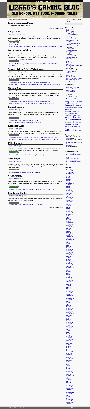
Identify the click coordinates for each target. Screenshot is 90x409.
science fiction (47, 139)
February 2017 (69, 276)
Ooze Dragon (14, 158)
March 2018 (69, 260)
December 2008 (69, 402)
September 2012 (70, 342)
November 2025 (69, 172)
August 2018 (69, 256)
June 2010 (68, 380)
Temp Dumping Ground (71, 79)
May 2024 (68, 186)
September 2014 (70, 314)
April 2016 (68, 288)
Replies (13, 65)
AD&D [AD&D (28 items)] (70, 96)
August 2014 (69, 315)
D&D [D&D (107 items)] (80, 101)
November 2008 (69, 403)
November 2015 (69, 295)
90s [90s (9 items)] (67, 96)
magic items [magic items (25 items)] (71, 113)
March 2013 (69, 333)
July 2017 (68, 270)
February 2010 (69, 385)
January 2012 (69, 353)
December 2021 (69, 211)
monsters (41, 46)
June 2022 (68, 206)
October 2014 (69, 312)
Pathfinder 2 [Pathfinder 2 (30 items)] (68, 120)
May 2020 (68, 231)
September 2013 (70, 328)
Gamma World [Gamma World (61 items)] (69, 111)
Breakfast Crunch (71, 71)
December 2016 (69, 278)
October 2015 (69, 297)
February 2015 (69, 308)
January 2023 (69, 199)
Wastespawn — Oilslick (19, 50)
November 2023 (69, 191)
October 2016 (69, 281)
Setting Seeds (69, 74)
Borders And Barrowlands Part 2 (73, 87)
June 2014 (68, 318)
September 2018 (70, 255)
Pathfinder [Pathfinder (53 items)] (77, 117)
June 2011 (68, 363)
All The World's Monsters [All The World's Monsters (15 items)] (77, 96)
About (41, 1)
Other (68, 37)
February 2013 (69, 335)
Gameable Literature (70, 57)
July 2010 (68, 378)
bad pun (18, 46)
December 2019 (69, 235)
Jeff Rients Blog (69, 139)
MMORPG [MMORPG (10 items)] (76, 113)
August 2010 (69, 377)
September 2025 (70, 173)
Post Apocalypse (53, 46)
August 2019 (69, 241)
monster (22, 122)
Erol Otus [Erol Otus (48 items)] (67, 109)
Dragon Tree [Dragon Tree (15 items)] (77, 103)
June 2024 (68, 184)
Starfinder (68, 75)
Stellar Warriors (69, 76)
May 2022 (68, 207)
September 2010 (70, 375)
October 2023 (69, 193)
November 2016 (69, 280)
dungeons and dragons (19, 84)
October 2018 (69, 253)
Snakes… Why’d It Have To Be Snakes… (27, 69)
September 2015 (70, 298)
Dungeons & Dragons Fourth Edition (30, 82)
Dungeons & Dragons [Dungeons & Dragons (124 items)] (73, 105)
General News (69, 58)
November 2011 (69, 356)
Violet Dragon (15, 175)
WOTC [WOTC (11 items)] (80, 130)
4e (11, 103)
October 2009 (69, 391)
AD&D (68, 41)
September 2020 (70, 227)
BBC (15, 139)
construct (19, 139)
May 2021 (68, 217)
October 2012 (69, 340)
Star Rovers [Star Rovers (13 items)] (74, 128)
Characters (13, 137)
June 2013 (68, 330)
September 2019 (70, 239)
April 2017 (68, 273)
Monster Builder (29, 103)
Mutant (44, 63)
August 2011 (69, 360)
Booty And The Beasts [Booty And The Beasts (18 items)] (75, 99)
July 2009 (68, 395)
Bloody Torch (69, 86)
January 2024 (69, 190)
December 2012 (69, 337)
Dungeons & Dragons (16, 82)
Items (68, 72)
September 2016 (70, 283)
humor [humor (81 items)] (76, 111)
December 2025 (69, 170)
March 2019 (69, 248)
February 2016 (69, 291)
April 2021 (68, 218)
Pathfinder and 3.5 (71, 50)
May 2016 (68, 287)
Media (67, 61)
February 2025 (69, 182)
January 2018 (69, 263)
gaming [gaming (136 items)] (76, 109)
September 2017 (70, 267)
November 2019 (69, 236)
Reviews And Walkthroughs (72, 65)
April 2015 (68, 305)
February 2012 (69, 351)
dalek (23, 139)
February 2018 (69, 262)
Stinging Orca (15, 88)
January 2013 (69, 336)
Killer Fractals (15, 143)
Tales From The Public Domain (73, 78)
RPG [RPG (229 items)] (76, 124)
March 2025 (69, 180)
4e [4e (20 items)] (65, 96)
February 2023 (69, 197)
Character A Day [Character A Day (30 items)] (69, 101)
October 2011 (69, 357)
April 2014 (68, 319)
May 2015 (68, 304)
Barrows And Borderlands (72, 89)
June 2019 (68, 243)
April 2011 (68, 365)
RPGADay (68, 68)
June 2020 (68, 229)
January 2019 (69, 250)
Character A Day (71, 33)
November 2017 (69, 264)
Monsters (19, 44)
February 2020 (69, 234)
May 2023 (68, 196)
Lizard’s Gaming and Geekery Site (28, 6)
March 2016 (69, 290)
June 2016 (68, 285)
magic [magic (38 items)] (66, 113)
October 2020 (69, 225)
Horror (68, 36)
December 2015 (69, 294)
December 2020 (69, 222)
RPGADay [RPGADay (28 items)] (67, 126)
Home (37, 1)
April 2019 (68, 246)
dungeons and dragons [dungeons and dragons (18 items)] (70, 107)
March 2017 (69, 274)
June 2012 (68, 346)
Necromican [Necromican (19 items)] (77, 115)
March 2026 (69, 169)
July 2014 (68, 316)
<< (67, 19)
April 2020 (68, 232)
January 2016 (69, 293)
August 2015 (69, 300)
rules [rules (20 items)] (71, 126)
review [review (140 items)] (78, 122)
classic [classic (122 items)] (76, 101)
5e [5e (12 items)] (66, 96)
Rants (67, 64)
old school (41, 139)
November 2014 (69, 311)
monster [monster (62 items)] (67, 115)
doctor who (27, 139)
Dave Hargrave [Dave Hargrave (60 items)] (69, 103)
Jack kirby (39, 63)
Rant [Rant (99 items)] (74, 122)
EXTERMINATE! (16, 125)
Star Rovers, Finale (74, 158)
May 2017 (68, 271)
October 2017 (69, 266)
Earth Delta (52, 1)
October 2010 (69, 374)
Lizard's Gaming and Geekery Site (18, 407)
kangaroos (36, 46)
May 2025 (68, 177)
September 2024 (70, 183)
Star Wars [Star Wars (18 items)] (78, 128)
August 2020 (69, 228)
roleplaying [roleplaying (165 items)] (69, 124)
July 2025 (68, 175)
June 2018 (68, 259)
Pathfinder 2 (70, 48)
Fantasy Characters (71, 34)
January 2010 (69, 387)
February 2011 (69, 368)
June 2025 (68, 176)
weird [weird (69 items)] (76, 130)
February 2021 (69, 221)
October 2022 (69, 201)
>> (80, 19)
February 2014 (69, 322)
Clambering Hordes (17, 193)
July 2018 (68, 257)
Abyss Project (69, 29)
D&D (12, 84)
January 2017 (69, 277)
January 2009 (69, 401)
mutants (46, 46)
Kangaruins (14, 31)
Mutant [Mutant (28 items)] (72, 115)
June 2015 (68, 302)
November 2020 (69, 224)
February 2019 (69, 249)
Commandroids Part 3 (71, 90)
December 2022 (69, 200)
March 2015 (69, 307)
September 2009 (70, 392)
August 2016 (69, 284)
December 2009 (69, 388)
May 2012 (68, 347)
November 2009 (69, 389)
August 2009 (69, 394)
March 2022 (69, 208)
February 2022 (69, 210)
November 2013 (69, 326)
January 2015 (69, 309)
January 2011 (69, 370)
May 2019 (68, 245)
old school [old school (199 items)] (69, 117)
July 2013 (68, 329)
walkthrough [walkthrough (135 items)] (69, 130)
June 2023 (68, 194)
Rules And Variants (70, 69)
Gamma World (29, 46)
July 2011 (68, 361)
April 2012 (68, 349)
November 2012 (69, 339)
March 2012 (69, 350)
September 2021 (70, 214)
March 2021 (69, 220)
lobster (18, 122)
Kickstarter (68, 60)
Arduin (46, 1)
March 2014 (69, 321)
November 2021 (69, 213)
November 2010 (69, 372)
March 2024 (69, 187)
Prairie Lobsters (16, 107)
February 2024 (69, 189)
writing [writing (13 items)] (66, 131)
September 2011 (70, 358)
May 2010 (68, 381)
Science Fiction (54, 137)
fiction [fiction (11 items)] (71, 109)
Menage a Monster (70, 142)
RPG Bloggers (69, 145)
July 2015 (68, 301)
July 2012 (68, 344)
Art (66, 30)
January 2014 (69, 323)
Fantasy (69, 54)
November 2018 (69, 252)
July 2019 (68, 242)
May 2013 (68, 332)
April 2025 (68, 179)
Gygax (32, 139)
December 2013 (69, 325)
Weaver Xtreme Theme (76, 407)
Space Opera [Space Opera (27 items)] (68, 128)
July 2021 (68, 215)
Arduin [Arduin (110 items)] (67, 99)
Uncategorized (69, 81)
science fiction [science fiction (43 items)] (76, 126)
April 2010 (68, 382)
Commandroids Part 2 (71, 91)
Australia (13, 46)
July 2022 (68, 204)
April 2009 (68, 398)
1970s (12, 139)
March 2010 (69, 384)
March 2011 (69, 367)
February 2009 (69, 399)
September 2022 (70, 203)
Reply (61, 46)
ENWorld (68, 137)
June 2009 (68, 396)
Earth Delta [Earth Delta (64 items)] (79, 107)
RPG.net (68, 146)
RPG (56, 63)
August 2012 (69, 343)
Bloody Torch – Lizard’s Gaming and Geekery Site (73, 155)
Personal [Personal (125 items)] (74, 120)
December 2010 (69, 371)
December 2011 (69, 354)
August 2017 (69, 269)
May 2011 (68, 364)
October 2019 (69, 238)
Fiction (67, 53)
